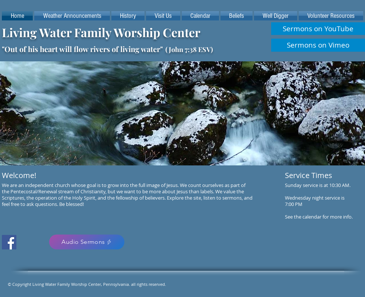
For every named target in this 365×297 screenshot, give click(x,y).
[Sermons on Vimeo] (318, 45)
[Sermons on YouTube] (318, 28)
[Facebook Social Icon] (9, 242)
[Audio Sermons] (86, 242)
